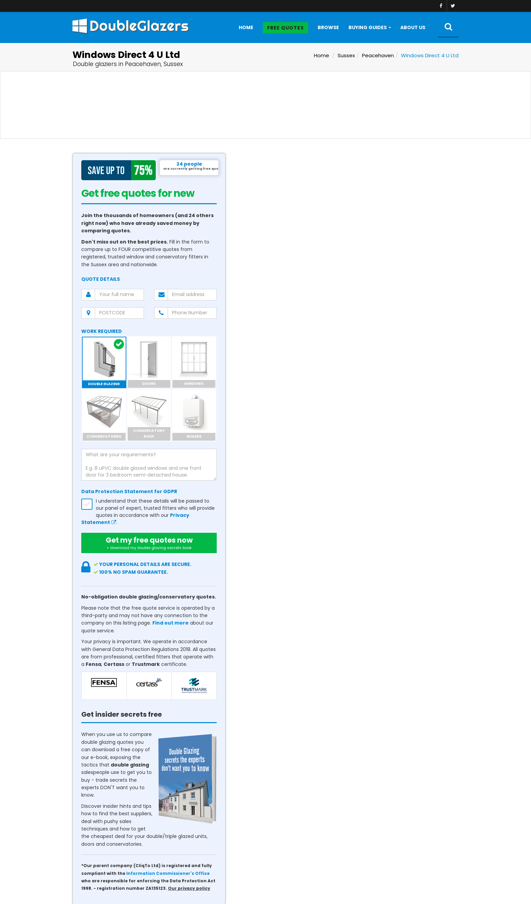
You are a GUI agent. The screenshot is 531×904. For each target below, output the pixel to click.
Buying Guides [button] (367, 27)
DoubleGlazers (130, 26)
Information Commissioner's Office (168, 873)
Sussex (346, 55)
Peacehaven (378, 55)
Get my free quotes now (149, 543)
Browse (328, 27)
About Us (412, 27)
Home (246, 27)
